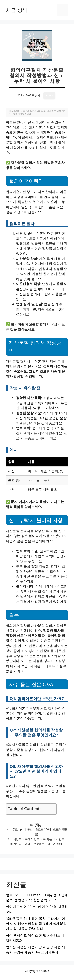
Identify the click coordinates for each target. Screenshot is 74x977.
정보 (38, 824)
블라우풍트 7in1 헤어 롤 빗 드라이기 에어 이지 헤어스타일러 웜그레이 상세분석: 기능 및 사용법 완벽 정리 (36, 923)
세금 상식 (16, 10)
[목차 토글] (48, 809)
